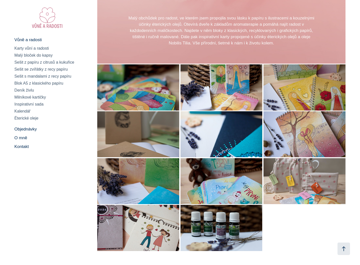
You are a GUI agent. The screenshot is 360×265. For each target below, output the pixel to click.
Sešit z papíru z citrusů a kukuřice (44, 62)
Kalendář (22, 111)
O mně (20, 137)
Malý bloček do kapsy (33, 55)
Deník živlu (24, 90)
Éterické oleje (26, 118)
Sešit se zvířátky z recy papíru (41, 69)
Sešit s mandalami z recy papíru (43, 76)
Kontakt (21, 146)
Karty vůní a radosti (31, 48)
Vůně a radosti (28, 39)
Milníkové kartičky (30, 97)
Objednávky (25, 129)
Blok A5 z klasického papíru (39, 83)
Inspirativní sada (29, 104)
